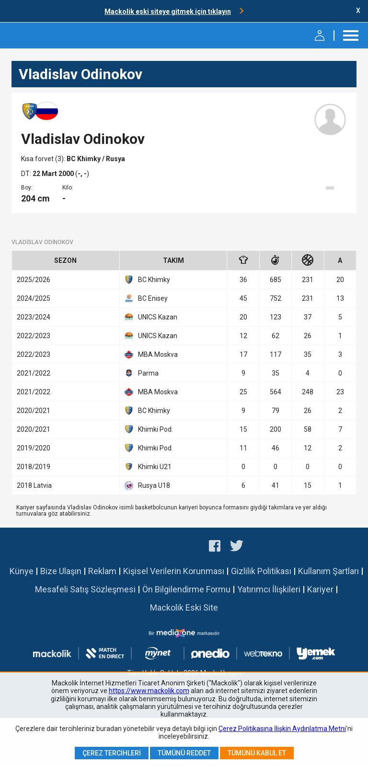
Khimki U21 (148, 466)
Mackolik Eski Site (184, 607)
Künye (22, 571)
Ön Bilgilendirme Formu (186, 589)
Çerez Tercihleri (111, 753)
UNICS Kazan (151, 317)
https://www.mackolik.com (149, 691)
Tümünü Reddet (184, 753)
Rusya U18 (147, 485)
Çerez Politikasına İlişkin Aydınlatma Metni (282, 728)
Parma (142, 373)
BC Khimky (84, 159)
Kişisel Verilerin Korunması (173, 571)
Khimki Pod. (149, 429)
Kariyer (320, 589)
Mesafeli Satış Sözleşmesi (85, 589)
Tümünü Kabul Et (257, 753)
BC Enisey (146, 298)
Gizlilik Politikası (261, 571)
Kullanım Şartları (328, 571)
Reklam (102, 571)
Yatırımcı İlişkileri (268, 589)
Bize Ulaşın (60, 571)
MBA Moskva (151, 354)
